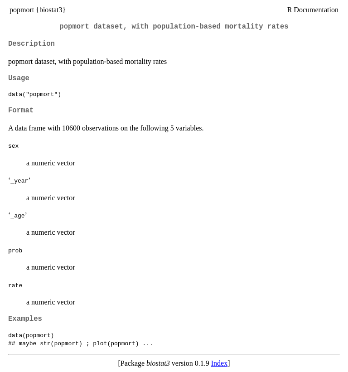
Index (219, 363)
